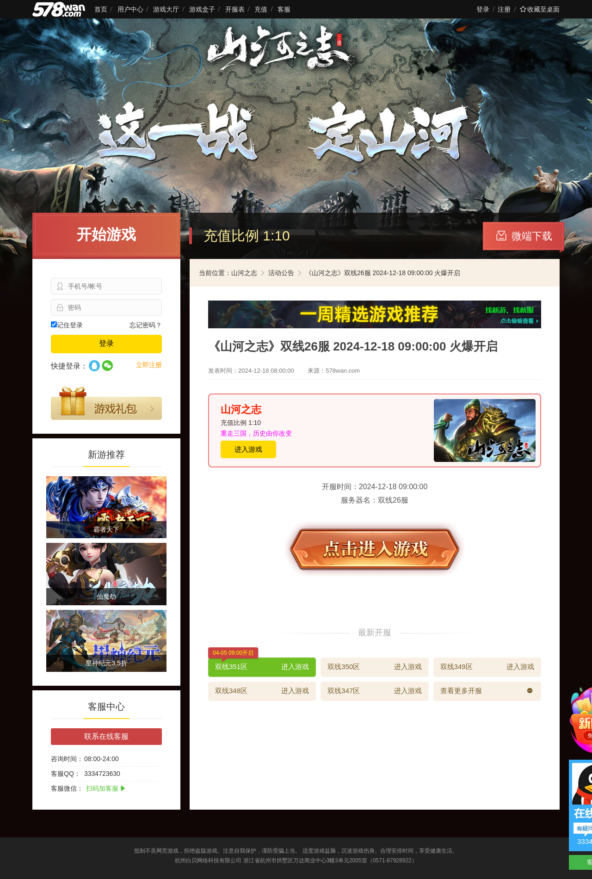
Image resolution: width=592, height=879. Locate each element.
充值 (260, 9)
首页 (100, 9)
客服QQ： (65, 773)
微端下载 (524, 236)
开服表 (235, 9)
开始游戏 (106, 234)
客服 (284, 9)
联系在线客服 (106, 736)
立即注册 (149, 365)
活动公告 (281, 273)
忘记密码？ (146, 325)
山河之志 (244, 273)
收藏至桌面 (540, 9)
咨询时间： (67, 758)
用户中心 (130, 9)
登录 (482, 9)
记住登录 (67, 325)
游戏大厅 (166, 9)
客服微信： (67, 788)
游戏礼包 (106, 403)
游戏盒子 (202, 9)
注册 (504, 9)
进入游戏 (248, 449)
